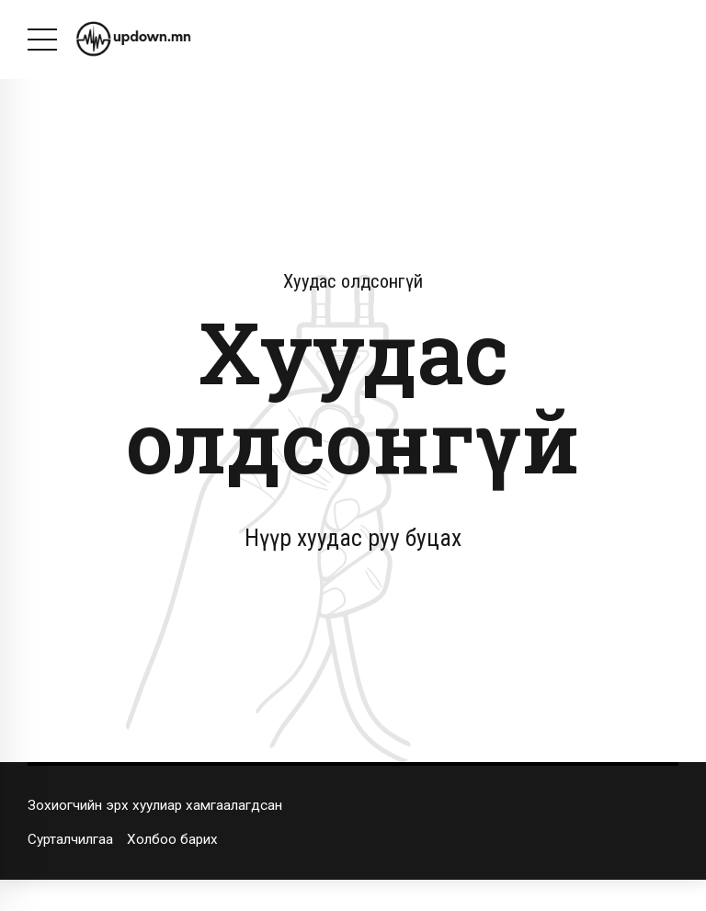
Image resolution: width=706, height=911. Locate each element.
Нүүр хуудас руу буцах (353, 538)
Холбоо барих (172, 839)
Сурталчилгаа (70, 839)
